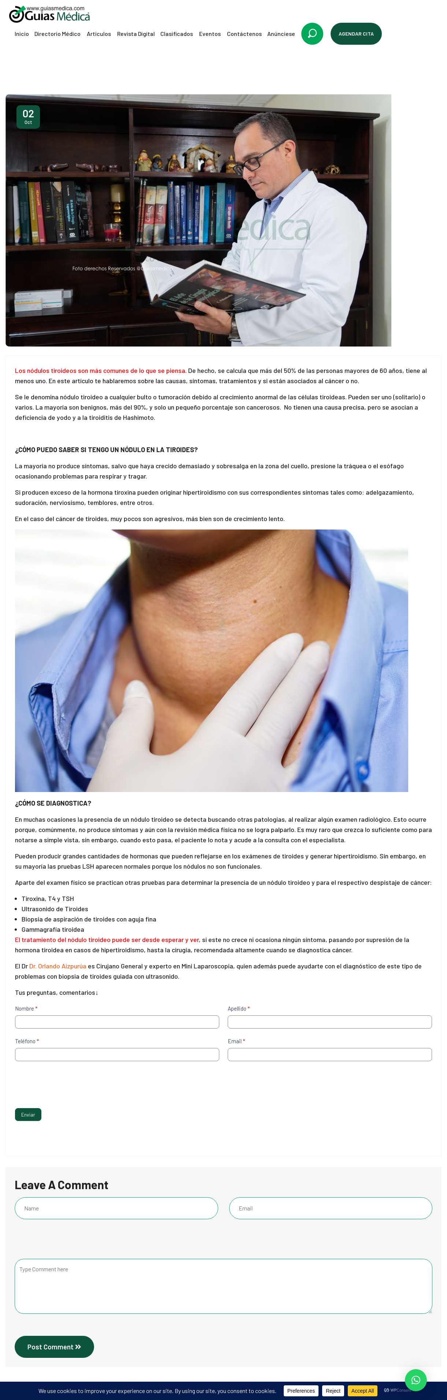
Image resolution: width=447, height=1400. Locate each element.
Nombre (26, 1008)
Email (236, 1041)
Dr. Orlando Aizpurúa (57, 966)
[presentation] (70, 1083)
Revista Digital (136, 33)
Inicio (22, 33)
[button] (416, 1380)
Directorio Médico (57, 33)
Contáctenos (244, 33)
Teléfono (27, 1041)
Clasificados (176, 33)
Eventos (210, 33)
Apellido (239, 1008)
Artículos (99, 33)
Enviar (28, 1114)
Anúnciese (281, 33)
